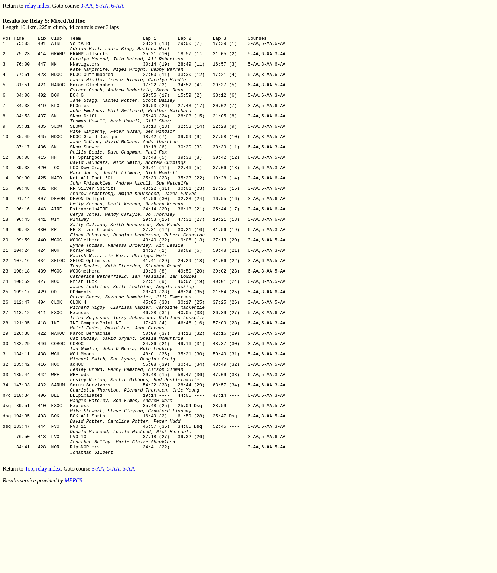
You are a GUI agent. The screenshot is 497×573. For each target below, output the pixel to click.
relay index (37, 6)
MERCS (73, 564)
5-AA (102, 6)
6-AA (117, 6)
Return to (14, 6)
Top (29, 552)
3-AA (86, 6)
